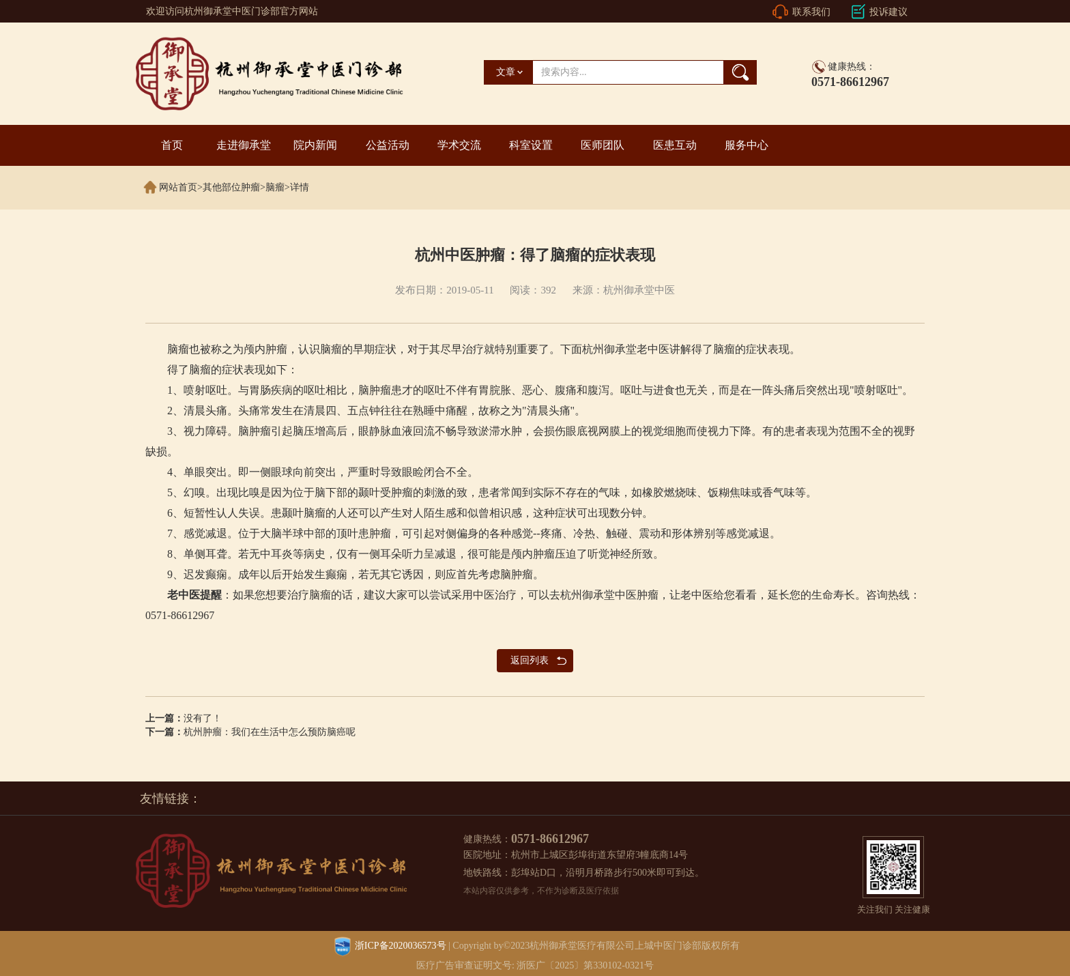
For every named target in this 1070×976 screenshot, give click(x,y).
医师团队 (602, 145)
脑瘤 (275, 187)
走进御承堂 (243, 145)
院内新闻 (315, 145)
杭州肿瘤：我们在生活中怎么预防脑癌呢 (270, 732)
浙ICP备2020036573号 (400, 946)
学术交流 (459, 145)
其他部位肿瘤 (231, 187)
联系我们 (811, 12)
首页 (172, 145)
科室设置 (531, 145)
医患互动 (675, 145)
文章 (505, 72)
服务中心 (746, 145)
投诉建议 (888, 12)
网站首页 (178, 187)
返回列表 (529, 660)
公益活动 (387, 145)
